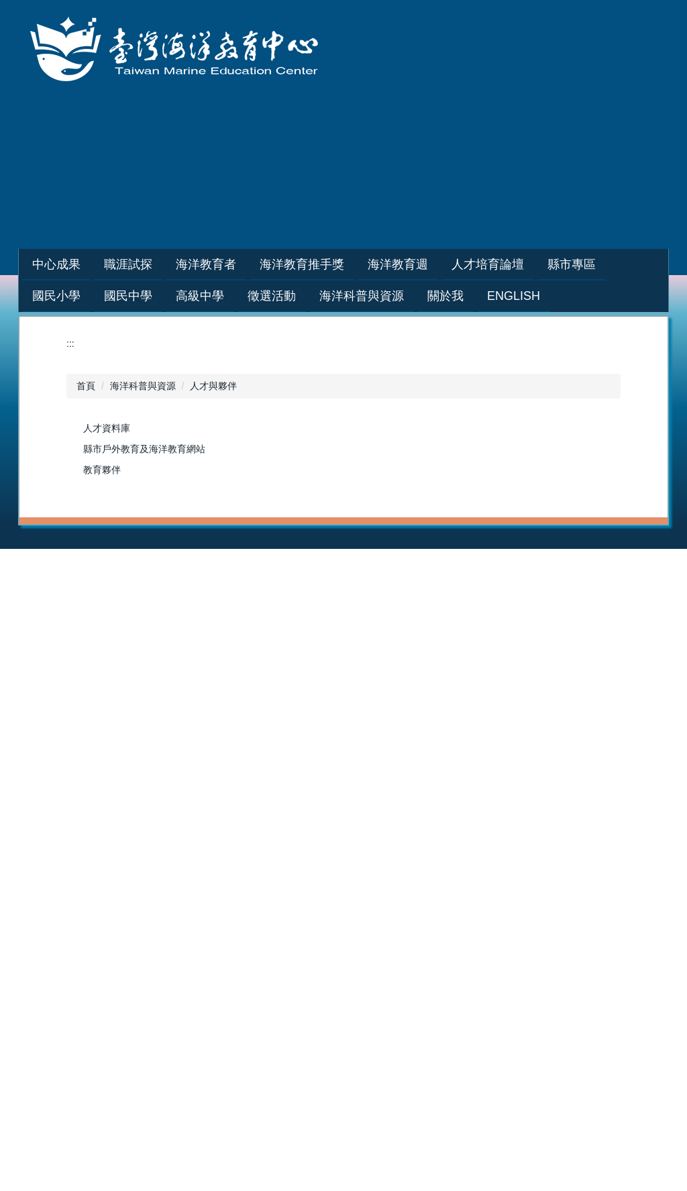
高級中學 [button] (200, 296)
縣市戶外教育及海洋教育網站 (144, 449)
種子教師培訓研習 (218, 615)
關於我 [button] (445, 296)
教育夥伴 (102, 469)
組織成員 (452, 958)
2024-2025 (455, 573)
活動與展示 (330, 958)
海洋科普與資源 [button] (361, 296)
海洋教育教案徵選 (218, 944)
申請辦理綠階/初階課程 (355, 587)
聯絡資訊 (452, 1001)
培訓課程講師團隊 (344, 601)
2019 (443, 643)
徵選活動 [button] (272, 296)
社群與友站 (330, 973)
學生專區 (200, 573)
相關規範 (452, 973)
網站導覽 (451, 191)
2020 (443, 629)
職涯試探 (200, 559)
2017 (570, 685)
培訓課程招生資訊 (344, 573)
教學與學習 (330, 916)
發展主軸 (452, 944)
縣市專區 (200, 754)
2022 (443, 601)
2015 (570, 714)
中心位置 (452, 987)
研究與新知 (330, 930)
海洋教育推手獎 (466, 559)
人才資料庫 (106, 428)
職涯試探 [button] (162, 264)
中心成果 (74, 559)
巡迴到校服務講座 (218, 629)
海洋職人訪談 (209, 601)
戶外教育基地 (335, 797)
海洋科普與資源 (143, 385)
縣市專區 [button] (605, 264)
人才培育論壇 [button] (521, 264)
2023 (443, 587)
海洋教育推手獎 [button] (335, 264)
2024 (570, 587)
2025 (570, 573)
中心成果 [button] (90, 264)
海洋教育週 (583, 559)
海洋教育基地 (335, 783)
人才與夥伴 (213, 385)
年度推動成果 (83, 573)
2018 (570, 671)
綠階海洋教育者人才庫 (354, 615)
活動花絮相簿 (83, 587)
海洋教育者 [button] (239, 264)
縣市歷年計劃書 (214, 797)
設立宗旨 (452, 916)
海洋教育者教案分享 (349, 643)
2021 (443, 615)
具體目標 (452, 930)
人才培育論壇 (83, 754)
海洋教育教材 (335, 769)
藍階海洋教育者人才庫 (354, 629)
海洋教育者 (330, 559)
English (513, 296)
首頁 (85, 385)
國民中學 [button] (128, 296)
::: (37, 264)
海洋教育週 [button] (431, 264)
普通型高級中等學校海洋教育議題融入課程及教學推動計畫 (606, 811)
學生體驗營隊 (209, 643)
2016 (570, 699)
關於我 (447, 902)
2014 (65, 924)
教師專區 (200, 587)
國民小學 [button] (56, 296)
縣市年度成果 (209, 811)
